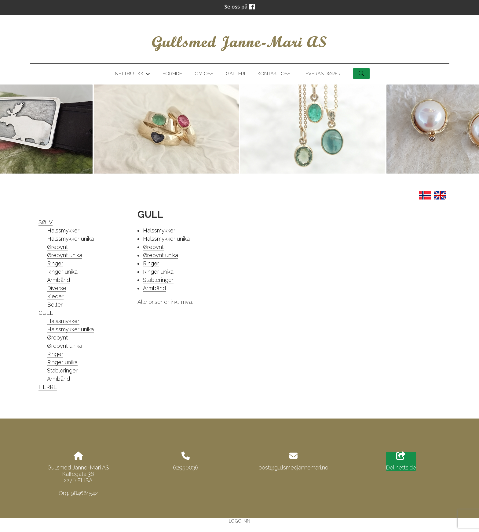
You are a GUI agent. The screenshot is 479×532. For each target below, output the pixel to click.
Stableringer (62, 370)
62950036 (185, 467)
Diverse (56, 288)
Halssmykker (63, 230)
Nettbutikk (132, 75)
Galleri (235, 74)
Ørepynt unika (64, 255)
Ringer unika (62, 271)
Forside (172, 74)
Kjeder (55, 296)
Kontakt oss (274, 74)
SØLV (45, 222)
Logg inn (239, 520)
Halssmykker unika (70, 238)
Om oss (204, 74)
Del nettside (401, 461)
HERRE (47, 387)
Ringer (55, 263)
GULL (45, 313)
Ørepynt (57, 247)
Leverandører (322, 74)
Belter (55, 304)
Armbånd (58, 280)
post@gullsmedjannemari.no (293, 467)
